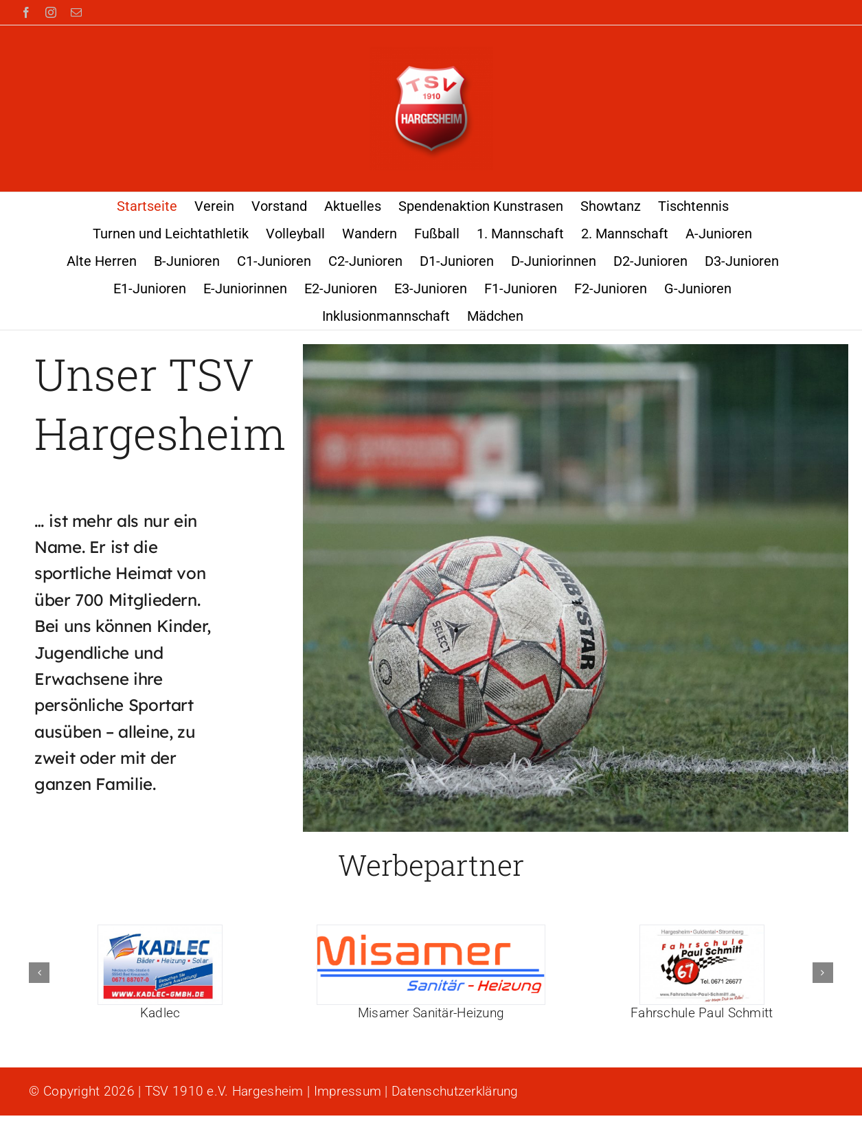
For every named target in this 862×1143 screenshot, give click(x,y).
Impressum (348, 1091)
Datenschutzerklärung (455, 1091)
